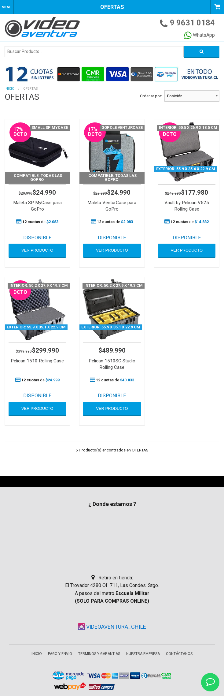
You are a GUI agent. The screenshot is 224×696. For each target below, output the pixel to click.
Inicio (9, 89)
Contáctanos (179, 654)
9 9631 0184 (192, 22)
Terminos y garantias (99, 654)
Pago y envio (60, 654)
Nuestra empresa (143, 654)
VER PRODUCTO (37, 250)
